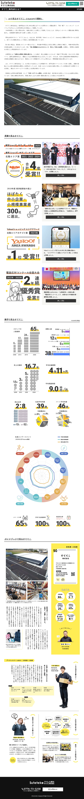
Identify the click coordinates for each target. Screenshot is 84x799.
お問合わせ (72, 4)
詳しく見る (61, 175)
